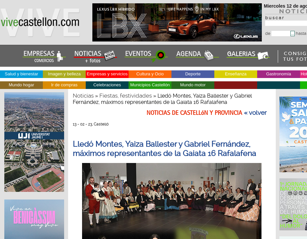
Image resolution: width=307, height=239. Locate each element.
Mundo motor (193, 84)
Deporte (192, 73)
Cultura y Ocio (149, 73)
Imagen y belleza (64, 73)
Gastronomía (278, 73)
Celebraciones (107, 84)
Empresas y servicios (107, 73)
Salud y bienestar (21, 73)
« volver (255, 113)
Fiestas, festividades (125, 95)
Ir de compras (64, 84)
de (277, 33)
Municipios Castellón (150, 84)
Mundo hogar (21, 84)
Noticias (83, 95)
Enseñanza (236, 73)
